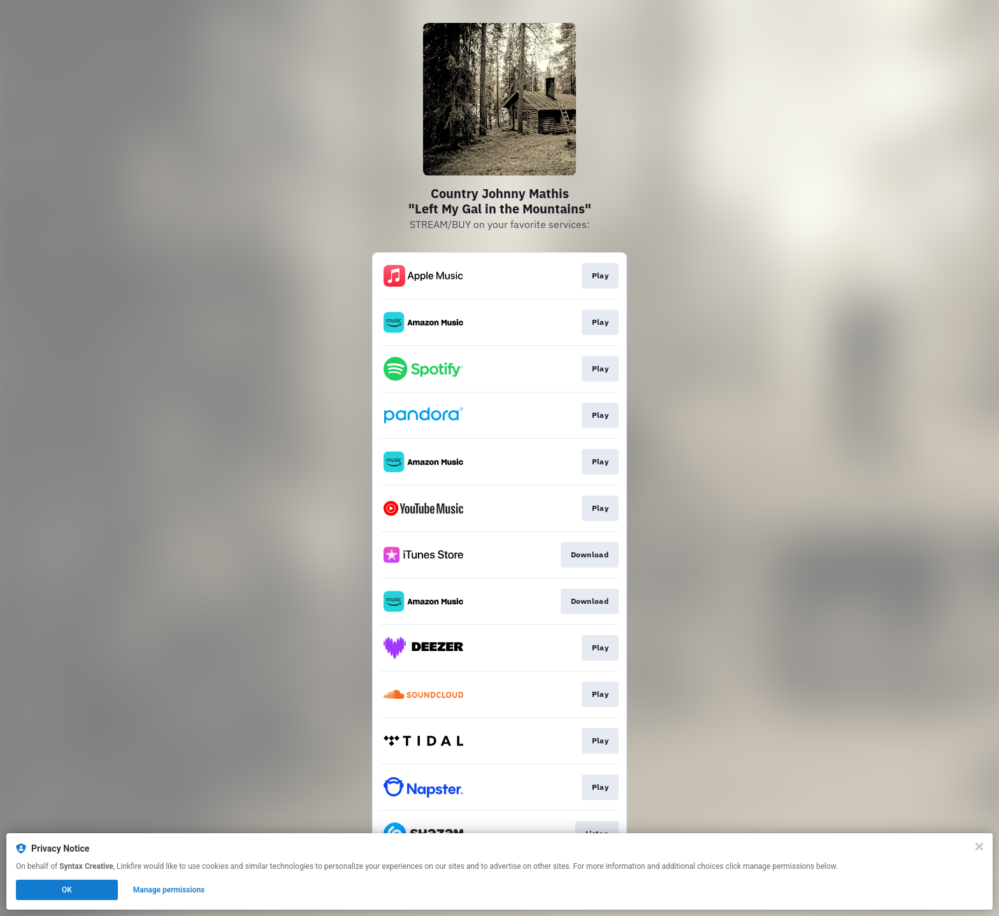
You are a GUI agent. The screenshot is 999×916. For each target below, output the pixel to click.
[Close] (979, 846)
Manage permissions (169, 889)
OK (67, 889)
